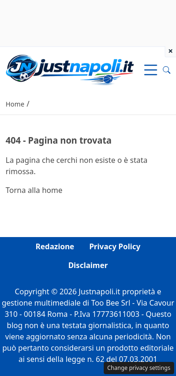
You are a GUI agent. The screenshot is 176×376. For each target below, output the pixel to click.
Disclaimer (87, 265)
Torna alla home (34, 190)
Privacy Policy (114, 246)
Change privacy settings (139, 368)
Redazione (55, 246)
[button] (166, 70)
